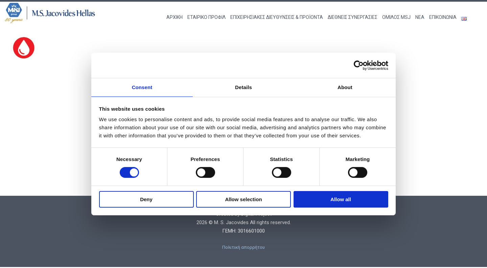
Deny (146, 200)
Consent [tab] (142, 87)
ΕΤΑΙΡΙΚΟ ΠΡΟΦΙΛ (206, 17)
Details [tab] (243, 87)
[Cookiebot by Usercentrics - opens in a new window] (358, 65)
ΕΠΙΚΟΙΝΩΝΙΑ (443, 17)
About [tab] (345, 87)
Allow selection (243, 200)
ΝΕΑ (419, 17)
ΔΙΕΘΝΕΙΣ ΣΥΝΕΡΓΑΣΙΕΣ (352, 17)
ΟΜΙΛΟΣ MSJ (396, 17)
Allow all (340, 200)
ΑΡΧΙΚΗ (174, 17)
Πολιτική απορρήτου (243, 248)
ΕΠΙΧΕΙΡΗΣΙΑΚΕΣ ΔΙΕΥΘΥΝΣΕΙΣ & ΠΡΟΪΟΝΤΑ (276, 17)
